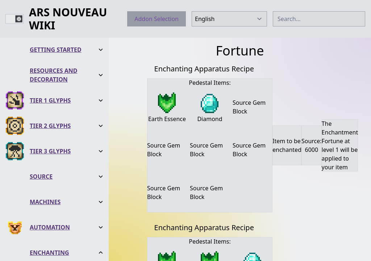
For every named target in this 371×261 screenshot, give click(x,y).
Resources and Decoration (54, 74)
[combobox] (319, 18)
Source (41, 176)
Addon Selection (156, 19)
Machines (45, 202)
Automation (50, 227)
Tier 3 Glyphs (50, 151)
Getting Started (56, 49)
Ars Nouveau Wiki (68, 19)
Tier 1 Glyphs (50, 100)
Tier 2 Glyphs (50, 125)
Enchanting (49, 252)
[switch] (14, 18)
